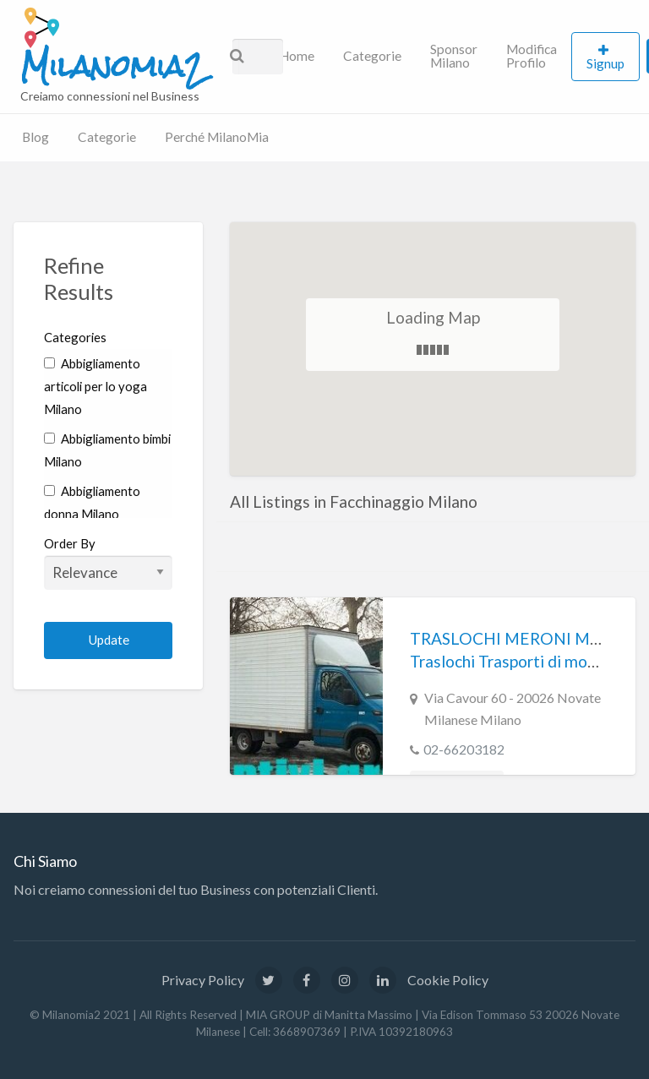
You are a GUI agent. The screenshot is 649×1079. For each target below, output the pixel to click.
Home (296, 55)
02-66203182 (463, 749)
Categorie (372, 55)
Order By (108, 563)
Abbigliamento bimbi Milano (107, 450)
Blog (35, 136)
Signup (605, 63)
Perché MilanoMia (217, 136)
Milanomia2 (112, 67)
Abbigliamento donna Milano (92, 502)
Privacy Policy (202, 980)
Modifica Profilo (531, 55)
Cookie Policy (447, 980)
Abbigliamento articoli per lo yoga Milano (95, 386)
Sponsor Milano (453, 55)
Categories (75, 337)
